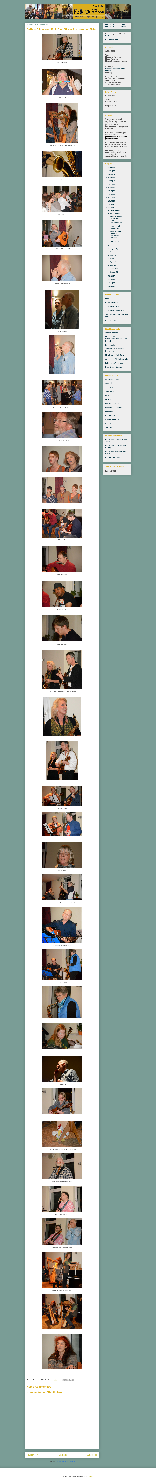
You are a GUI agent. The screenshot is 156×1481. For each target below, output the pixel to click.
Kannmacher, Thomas (113, 407)
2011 (110, 283)
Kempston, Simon (112, 403)
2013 (110, 276)
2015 (110, 204)
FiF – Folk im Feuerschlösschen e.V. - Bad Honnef (116, 339)
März (112, 265)
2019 (110, 191)
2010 (110, 286)
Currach (108, 423)
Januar (113, 272)
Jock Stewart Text (112, 306)
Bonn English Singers (113, 367)
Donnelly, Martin (111, 415)
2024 (110, 174)
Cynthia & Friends (112, 419)
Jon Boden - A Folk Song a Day (117, 359)
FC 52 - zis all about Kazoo (115, 227)
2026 (110, 167)
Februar (113, 269)
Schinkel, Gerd (111, 391)
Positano (108, 395)
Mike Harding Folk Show (114, 355)
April (112, 262)
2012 (110, 279)
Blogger (90, 1476)
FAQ (107, 36)
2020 (110, 187)
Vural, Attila (109, 427)
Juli (111, 252)
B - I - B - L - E (110, 320)
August (113, 249)
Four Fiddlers (110, 411)
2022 (110, 181)
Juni (112, 255)
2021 (110, 184)
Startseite (63, 1455)
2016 (110, 201)
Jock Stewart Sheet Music (115, 310)
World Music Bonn (112, 379)
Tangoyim (109, 387)
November (114, 214)
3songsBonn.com (112, 333)
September (114, 245)
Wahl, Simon (110, 383)
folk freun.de (110, 345)
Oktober (113, 242)
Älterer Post (92, 1455)
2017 (110, 197)
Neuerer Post (32, 1455)
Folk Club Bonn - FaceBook (115, 27)
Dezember (114, 210)
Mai (111, 259)
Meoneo (108, 399)
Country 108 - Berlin (113, 458)
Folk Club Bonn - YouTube (115, 25)
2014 (110, 207)
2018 (110, 194)
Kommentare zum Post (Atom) (66, 1461)
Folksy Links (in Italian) (114, 363)
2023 (110, 177)
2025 (110, 171)
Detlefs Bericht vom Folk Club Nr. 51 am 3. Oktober (115, 235)
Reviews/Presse (111, 40)
